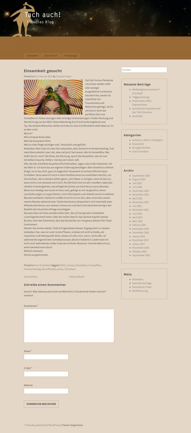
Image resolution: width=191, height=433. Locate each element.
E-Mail (28, 368)
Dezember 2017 (140, 240)
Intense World (76, 276)
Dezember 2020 (140, 228)
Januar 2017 (138, 244)
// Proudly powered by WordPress (42, 425)
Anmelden (137, 279)
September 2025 (141, 175)
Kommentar (31, 306)
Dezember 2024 (140, 190)
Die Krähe (137, 116)
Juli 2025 (137, 183)
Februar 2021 (139, 225)
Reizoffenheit (49, 269)
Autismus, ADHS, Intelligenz (147, 140)
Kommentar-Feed (141, 287)
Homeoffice (94, 265)
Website (28, 385)
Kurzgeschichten (141, 147)
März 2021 (137, 221)
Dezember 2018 (140, 232)
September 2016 (141, 255)
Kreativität (138, 144)
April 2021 (137, 217)
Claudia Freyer (63, 76)
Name (28, 351)
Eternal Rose (30, 276)
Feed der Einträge (141, 283)
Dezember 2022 (140, 202)
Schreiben (70, 269)
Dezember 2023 (140, 194)
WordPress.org (140, 290)
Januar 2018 (138, 236)
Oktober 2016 (139, 251)
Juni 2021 (137, 213)
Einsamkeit (81, 265)
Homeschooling (32, 269)
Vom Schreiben (42, 265)
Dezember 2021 (140, 209)
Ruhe (60, 269)
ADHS (62, 265)
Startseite (32, 55)
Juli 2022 (137, 206)
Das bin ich (50, 55)
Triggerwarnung (140, 97)
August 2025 (138, 179)
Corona (70, 265)
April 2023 (137, 198)
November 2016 (140, 247)
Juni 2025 (137, 187)
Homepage (70, 55)
